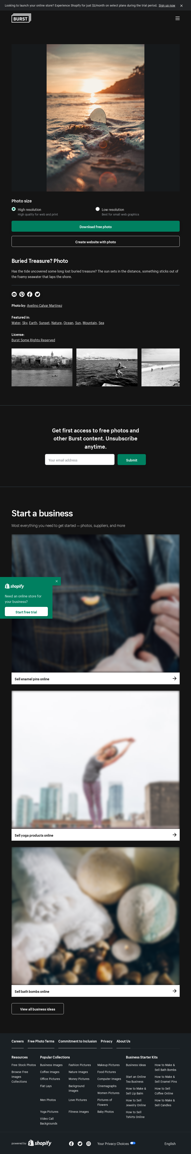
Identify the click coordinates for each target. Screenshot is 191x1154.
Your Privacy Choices (116, 1143)
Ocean (68, 322)
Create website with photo (95, 241)
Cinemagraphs (106, 1085)
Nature (56, 322)
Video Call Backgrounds (48, 1120)
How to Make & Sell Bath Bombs (165, 1067)
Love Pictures (78, 1099)
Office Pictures (50, 1078)
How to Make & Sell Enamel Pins (166, 1079)
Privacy (107, 1040)
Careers (18, 1040)
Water (16, 322)
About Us (123, 1040)
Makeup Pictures (108, 1064)
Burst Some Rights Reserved (33, 339)
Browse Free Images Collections (20, 1076)
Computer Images (109, 1078)
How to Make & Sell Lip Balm (136, 1090)
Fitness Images (79, 1111)
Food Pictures (106, 1071)
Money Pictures (79, 1078)
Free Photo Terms (41, 1040)
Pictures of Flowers (104, 1102)
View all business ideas (37, 1008)
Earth (33, 322)
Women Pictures (108, 1092)
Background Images (76, 1088)
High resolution (29, 209)
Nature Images (78, 1071)
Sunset (44, 322)
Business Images (51, 1064)
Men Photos (48, 1099)
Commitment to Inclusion (77, 1040)
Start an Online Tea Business (136, 1079)
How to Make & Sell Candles (165, 1102)
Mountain (90, 322)
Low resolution (113, 209)
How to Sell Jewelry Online (136, 1102)
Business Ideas (136, 1064)
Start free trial (26, 611)
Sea (101, 322)
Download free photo (96, 226)
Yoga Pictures (49, 1111)
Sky (24, 322)
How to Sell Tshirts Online (135, 1114)
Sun (78, 322)
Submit (131, 459)
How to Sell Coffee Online (164, 1090)
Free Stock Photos (24, 1064)
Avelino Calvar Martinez (44, 305)
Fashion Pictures (80, 1064)
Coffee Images (49, 1071)
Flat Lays (46, 1085)
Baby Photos (105, 1111)
